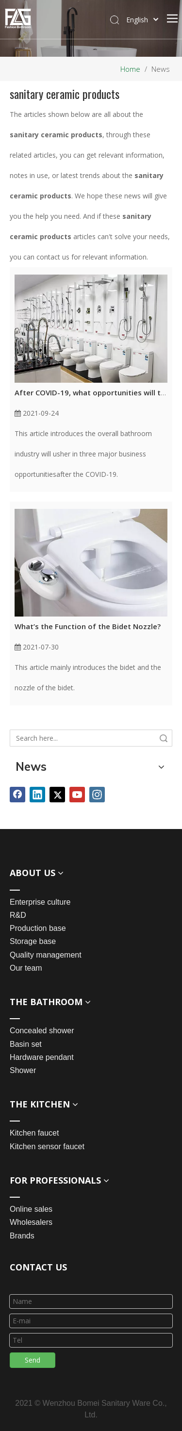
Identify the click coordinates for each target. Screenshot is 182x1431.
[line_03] (17, 1281)
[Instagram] (97, 794)
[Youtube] (77, 794)
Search (163, 738)
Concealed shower (42, 1030)
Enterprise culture (40, 902)
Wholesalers (31, 1222)
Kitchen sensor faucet (47, 1146)
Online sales (31, 1209)
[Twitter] (57, 794)
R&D (18, 915)
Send (32, 1360)
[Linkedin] (37, 794)
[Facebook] (17, 794)
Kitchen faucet (34, 1133)
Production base (38, 928)
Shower (23, 1070)
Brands (22, 1236)
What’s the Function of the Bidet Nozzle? (88, 626)
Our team (26, 968)
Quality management (46, 955)
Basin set (26, 1044)
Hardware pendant (42, 1057)
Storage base (33, 941)
